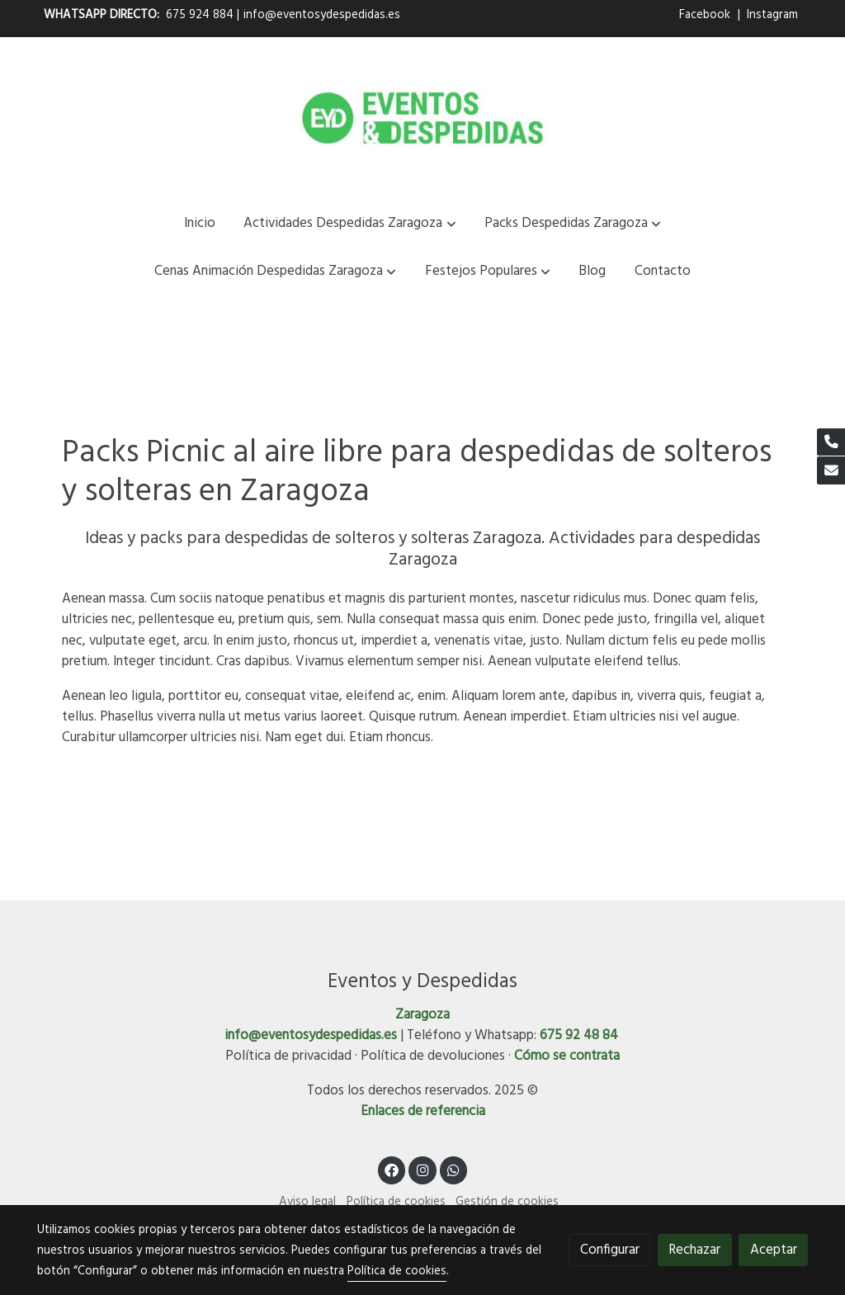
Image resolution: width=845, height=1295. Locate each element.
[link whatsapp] (454, 1169)
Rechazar (694, 1250)
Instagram (772, 15)
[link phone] (831, 442)
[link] (422, 118)
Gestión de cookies (507, 1202)
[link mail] (831, 470)
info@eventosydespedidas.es (321, 15)
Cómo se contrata (567, 1056)
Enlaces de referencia (423, 1111)
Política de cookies (396, 1202)
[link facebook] (392, 1169)
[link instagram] (422, 1169)
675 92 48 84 (579, 1035)
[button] (350, 223)
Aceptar (773, 1250)
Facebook (706, 15)
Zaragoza (422, 1015)
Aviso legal (307, 1202)
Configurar (610, 1250)
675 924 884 (200, 15)
